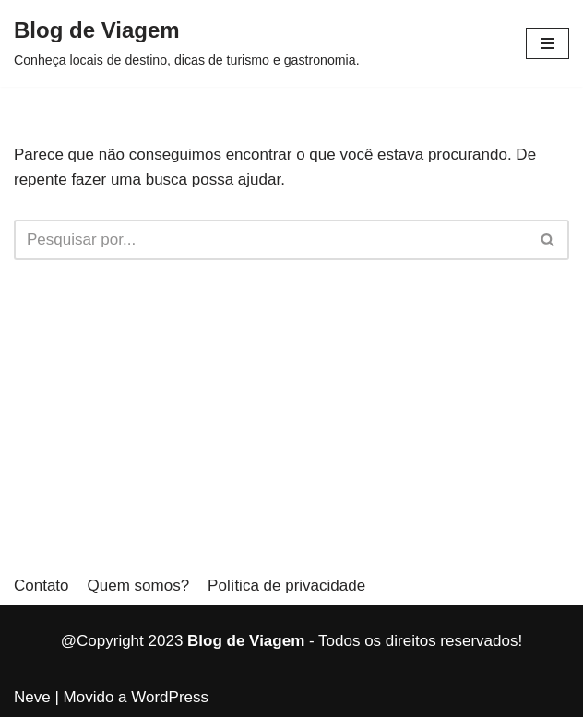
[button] (547, 43)
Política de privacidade (286, 585)
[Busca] (271, 240)
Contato (41, 585)
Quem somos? (139, 585)
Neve (32, 697)
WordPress (169, 697)
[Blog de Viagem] (187, 43)
